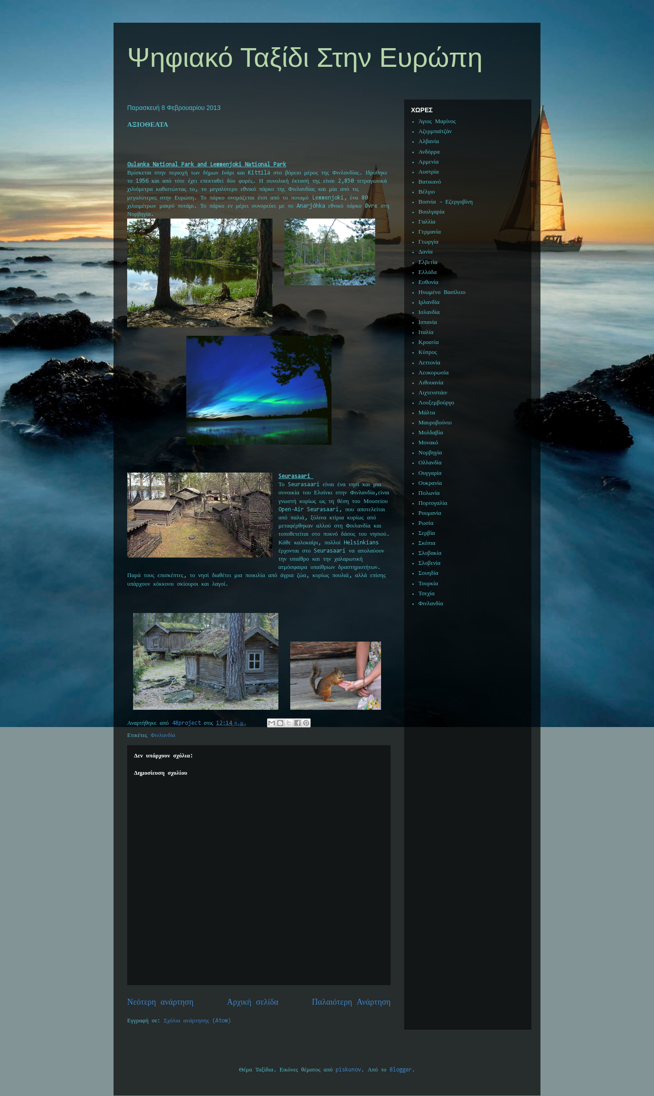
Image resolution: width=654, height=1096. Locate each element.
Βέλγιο (426, 192)
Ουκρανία (430, 483)
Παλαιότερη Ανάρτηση (351, 1002)
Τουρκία (428, 584)
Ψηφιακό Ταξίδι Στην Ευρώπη (305, 57)
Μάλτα (426, 413)
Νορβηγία (430, 453)
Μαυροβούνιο (434, 423)
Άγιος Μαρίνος (437, 122)
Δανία (425, 252)
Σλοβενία (429, 563)
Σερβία (426, 533)
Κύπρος (427, 352)
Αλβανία (428, 141)
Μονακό (428, 443)
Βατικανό (429, 182)
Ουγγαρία (429, 473)
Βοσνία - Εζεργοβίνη (445, 202)
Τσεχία (426, 594)
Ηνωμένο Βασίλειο (441, 292)
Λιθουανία (430, 383)
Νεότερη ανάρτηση (160, 1002)
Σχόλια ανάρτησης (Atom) (198, 1021)
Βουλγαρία (431, 212)
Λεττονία (429, 363)
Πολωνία (429, 493)
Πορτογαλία (432, 503)
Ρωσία (425, 523)
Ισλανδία (429, 312)
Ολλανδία (429, 463)
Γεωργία (428, 242)
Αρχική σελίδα (252, 1002)
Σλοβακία (429, 553)
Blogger (401, 1070)
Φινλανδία (163, 735)
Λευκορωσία (433, 373)
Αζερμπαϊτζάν (434, 132)
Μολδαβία (430, 433)
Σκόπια (426, 543)
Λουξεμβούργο (436, 403)
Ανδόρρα (429, 152)
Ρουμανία (429, 513)
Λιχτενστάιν (432, 393)
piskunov (348, 1070)
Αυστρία (428, 172)
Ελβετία (427, 262)
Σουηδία (428, 573)
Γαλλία (426, 222)
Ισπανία (427, 322)
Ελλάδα (427, 272)
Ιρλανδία (428, 302)
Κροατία (428, 342)
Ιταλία (425, 332)
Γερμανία (429, 232)
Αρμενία (428, 162)
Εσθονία (428, 282)
